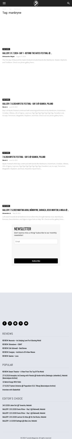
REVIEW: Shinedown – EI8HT (12, 344)
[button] (4, 3)
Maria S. (5, 107)
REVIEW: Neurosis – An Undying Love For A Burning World (21, 340)
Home (4, 9)
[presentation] (32, 251)
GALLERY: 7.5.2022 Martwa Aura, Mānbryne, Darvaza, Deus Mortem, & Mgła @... (35, 210)
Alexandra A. (6, 213)
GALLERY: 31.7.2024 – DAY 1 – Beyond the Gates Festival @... (27, 53)
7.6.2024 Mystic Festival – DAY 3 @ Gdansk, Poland (23, 157)
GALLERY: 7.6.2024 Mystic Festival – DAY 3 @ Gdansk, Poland (27, 103)
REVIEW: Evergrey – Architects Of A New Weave (18, 352)
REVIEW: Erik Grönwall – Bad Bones (14, 348)
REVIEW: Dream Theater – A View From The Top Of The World (23, 372)
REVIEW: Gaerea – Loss (10, 356)
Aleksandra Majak (8, 56)
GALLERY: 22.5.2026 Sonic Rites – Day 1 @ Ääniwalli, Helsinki (23, 413)
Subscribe (36, 261)
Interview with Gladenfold (11, 390)
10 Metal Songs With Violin (11, 382)
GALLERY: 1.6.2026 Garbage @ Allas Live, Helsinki (19, 421)
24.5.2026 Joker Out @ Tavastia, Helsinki (17, 405)
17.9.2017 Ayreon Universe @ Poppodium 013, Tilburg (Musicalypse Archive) (29, 386)
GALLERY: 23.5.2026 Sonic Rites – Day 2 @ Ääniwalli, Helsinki (23, 409)
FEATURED (6, 49)
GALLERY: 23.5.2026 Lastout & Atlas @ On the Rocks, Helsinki (24, 417)
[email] (36, 241)
